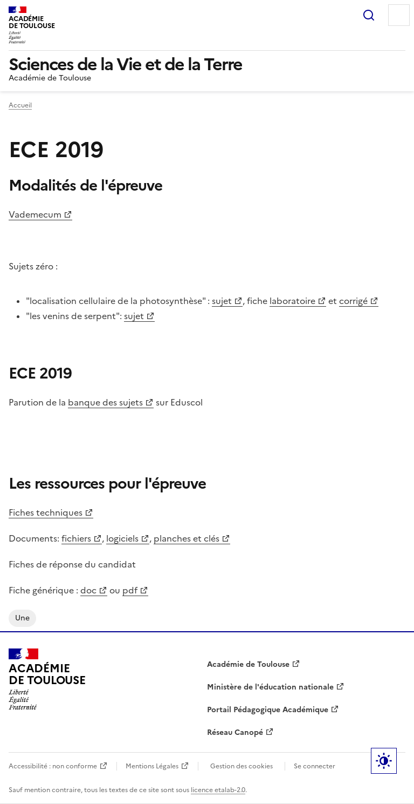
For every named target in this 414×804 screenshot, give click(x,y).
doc (88, 590)
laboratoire (292, 300)
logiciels (122, 538)
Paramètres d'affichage (384, 761)
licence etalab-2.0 (218, 790)
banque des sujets (105, 402)
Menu (399, 15)
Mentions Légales (152, 766)
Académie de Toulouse (248, 664)
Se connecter (314, 766)
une (22, 618)
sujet (222, 300)
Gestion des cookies (241, 766)
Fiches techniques (45, 512)
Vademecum (35, 214)
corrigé (353, 300)
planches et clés (186, 538)
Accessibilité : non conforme (53, 766)
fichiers (76, 538)
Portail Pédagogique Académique (267, 709)
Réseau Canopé (235, 732)
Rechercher (369, 15)
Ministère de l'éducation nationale (270, 687)
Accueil (20, 105)
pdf (129, 590)
